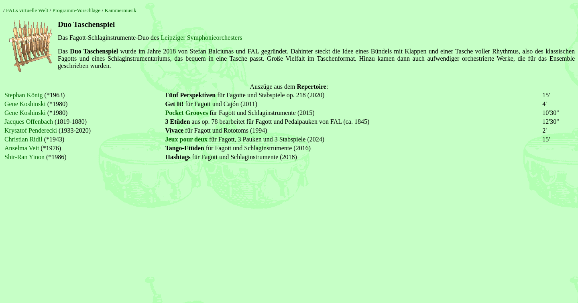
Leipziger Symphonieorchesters (201, 37)
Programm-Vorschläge (76, 10)
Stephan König (23, 95)
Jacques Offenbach (28, 121)
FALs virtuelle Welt (27, 10)
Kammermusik (120, 10)
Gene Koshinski (25, 103)
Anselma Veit (21, 148)
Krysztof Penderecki (30, 130)
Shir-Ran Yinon (24, 157)
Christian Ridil (23, 139)
